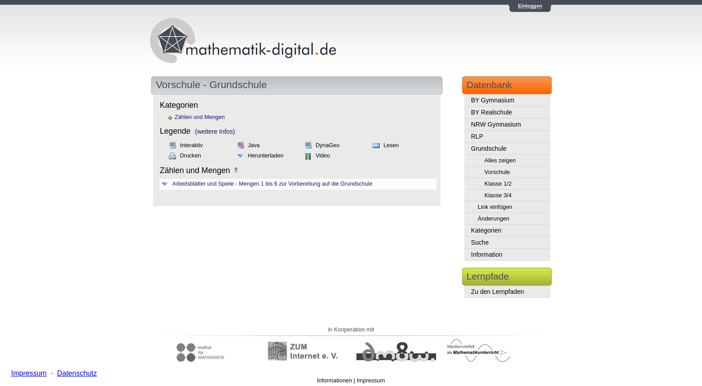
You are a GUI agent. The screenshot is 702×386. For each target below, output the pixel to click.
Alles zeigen (500, 160)
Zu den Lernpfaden (497, 291)
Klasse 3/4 (498, 195)
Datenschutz (77, 373)
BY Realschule (491, 112)
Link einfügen (495, 207)
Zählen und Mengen (200, 117)
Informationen (334, 380)
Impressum (371, 380)
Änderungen (493, 218)
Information (486, 254)
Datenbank (489, 85)
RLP (477, 136)
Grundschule (488, 148)
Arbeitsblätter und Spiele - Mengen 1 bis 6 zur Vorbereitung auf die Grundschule (272, 184)
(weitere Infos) (215, 131)
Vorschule (497, 172)
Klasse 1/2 (498, 183)
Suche (480, 242)
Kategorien (486, 230)
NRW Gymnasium (496, 124)
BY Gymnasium (492, 100)
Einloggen (530, 5)
